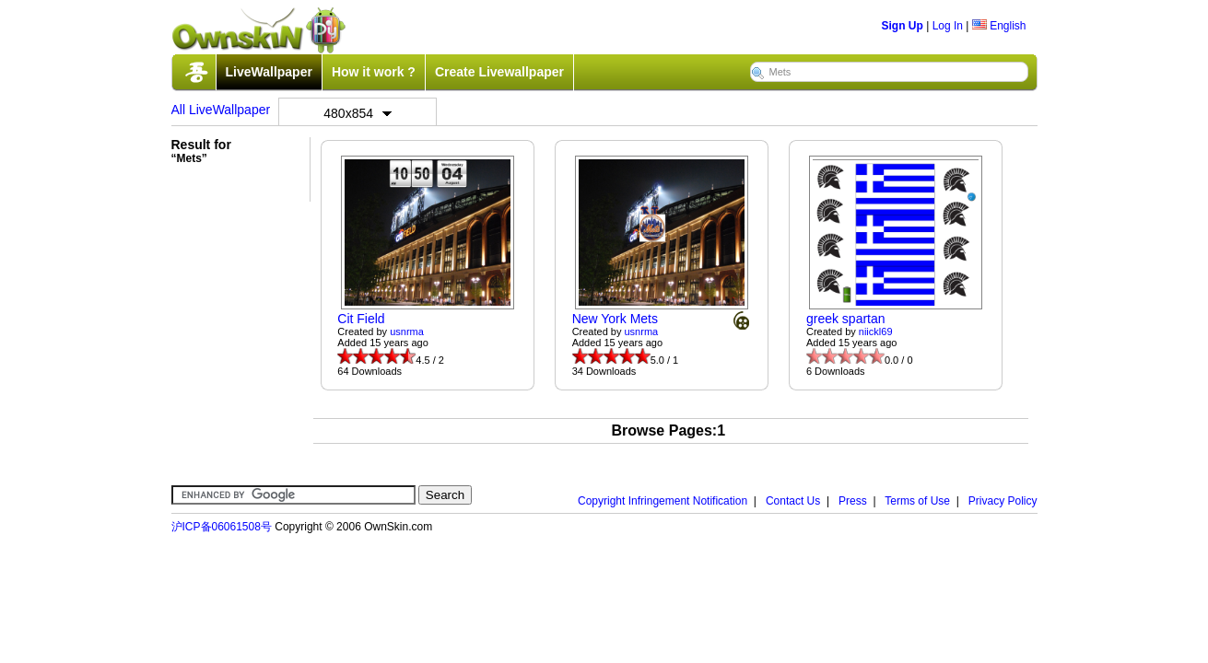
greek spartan (845, 318)
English (999, 25)
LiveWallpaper (269, 71)
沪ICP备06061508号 (221, 526)
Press (853, 500)
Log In (947, 25)
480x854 (357, 113)
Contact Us (793, 500)
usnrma (407, 331)
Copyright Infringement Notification (662, 500)
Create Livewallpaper (499, 71)
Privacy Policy (1003, 500)
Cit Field (360, 318)
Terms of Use (917, 500)
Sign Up (902, 25)
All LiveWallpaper (221, 109)
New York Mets (615, 318)
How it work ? (374, 71)
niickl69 (876, 331)
